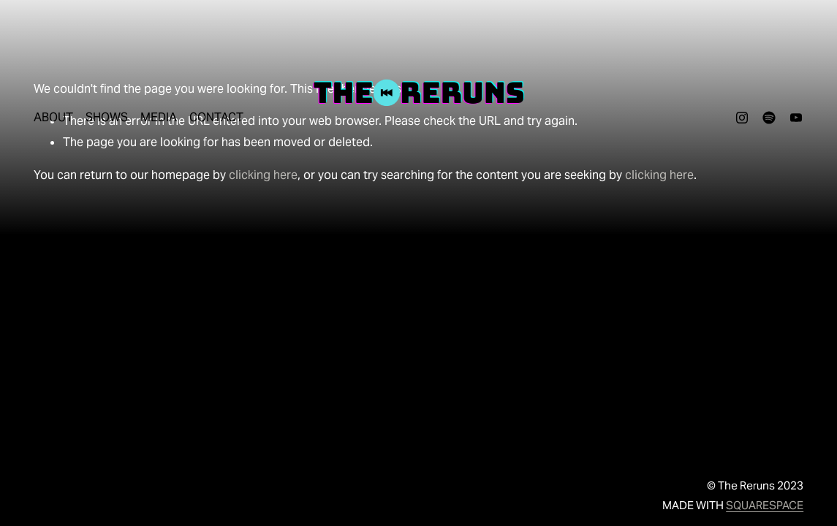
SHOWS (107, 117)
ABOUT (53, 117)
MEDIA (158, 117)
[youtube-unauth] (796, 117)
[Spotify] (769, 117)
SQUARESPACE (764, 505)
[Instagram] (742, 117)
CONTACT (216, 117)
